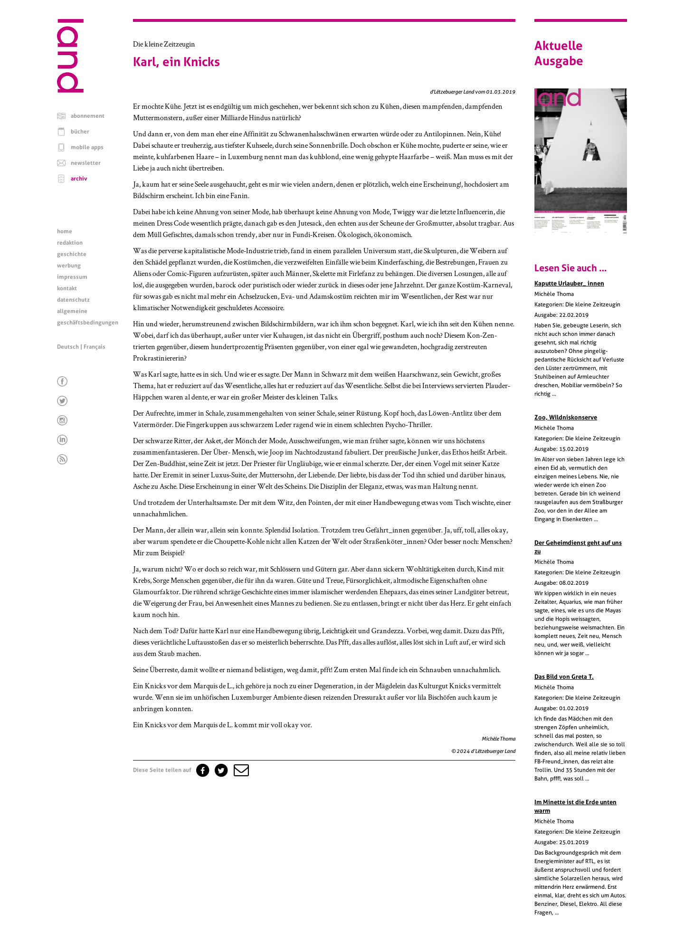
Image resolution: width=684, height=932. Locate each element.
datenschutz (73, 299)
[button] (240, 770)
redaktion (70, 242)
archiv (79, 178)
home (64, 231)
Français (94, 346)
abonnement (87, 116)
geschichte (71, 254)
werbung (69, 265)
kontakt (67, 288)
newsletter (86, 163)
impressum (72, 277)
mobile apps (87, 147)
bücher (80, 131)
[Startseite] (70, 90)
